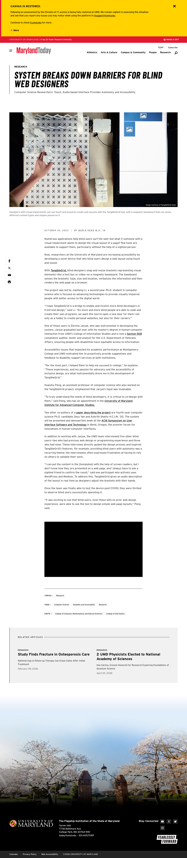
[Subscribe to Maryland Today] (173, 47)
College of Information (115, 614)
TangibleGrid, (59, 270)
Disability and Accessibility (84, 605)
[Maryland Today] (34, 50)
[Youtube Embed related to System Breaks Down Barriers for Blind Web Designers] (93, 549)
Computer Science (61, 605)
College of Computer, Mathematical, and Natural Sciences (78, 614)
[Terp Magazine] (160, 47)
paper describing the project (93, 412)
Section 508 (134, 333)
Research (60, 595)
